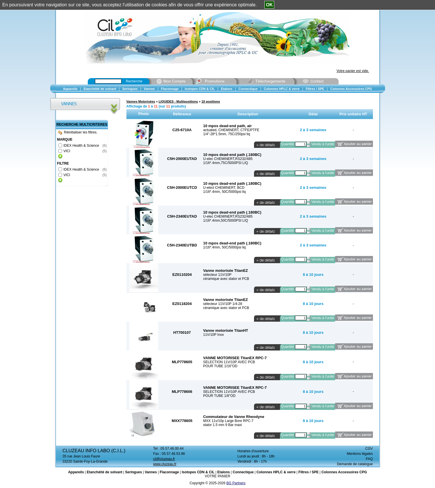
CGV (369, 448)
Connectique (243, 472)
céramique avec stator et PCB (226, 279)
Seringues (133, 472)
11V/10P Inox (213, 335)
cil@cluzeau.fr (164, 459)
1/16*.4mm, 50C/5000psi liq (224, 192)
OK (269, 4)
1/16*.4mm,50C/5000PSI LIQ (225, 220)
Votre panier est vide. (353, 71)
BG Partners (235, 483)
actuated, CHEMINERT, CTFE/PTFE (231, 130)
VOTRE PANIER (217, 476)
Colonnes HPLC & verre (275, 472)
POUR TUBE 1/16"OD (220, 366)
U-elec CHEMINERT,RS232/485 (228, 159)
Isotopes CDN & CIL (198, 472)
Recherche (134, 81)
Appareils (76, 472)
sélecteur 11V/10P (217, 275)
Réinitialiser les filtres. (78, 132)
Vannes (151, 472)
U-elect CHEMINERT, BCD (223, 188)
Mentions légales (360, 454)
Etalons (223, 472)
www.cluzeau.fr (165, 464)
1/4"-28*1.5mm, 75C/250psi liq (226, 134)
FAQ (369, 459)
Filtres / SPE (308, 472)
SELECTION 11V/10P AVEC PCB (229, 362)
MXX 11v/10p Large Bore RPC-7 (228, 421)
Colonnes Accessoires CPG (344, 472)
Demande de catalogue (355, 464)
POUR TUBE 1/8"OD (219, 396)
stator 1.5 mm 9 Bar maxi (222, 425)
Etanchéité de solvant (104, 472)
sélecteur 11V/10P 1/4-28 (222, 304)
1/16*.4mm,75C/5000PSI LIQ (225, 163)
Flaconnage (169, 472)
